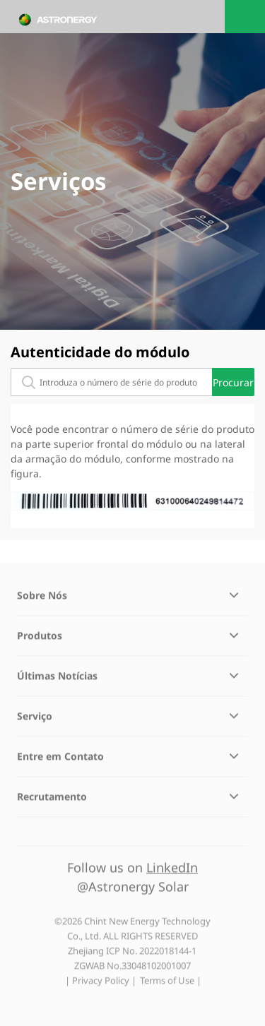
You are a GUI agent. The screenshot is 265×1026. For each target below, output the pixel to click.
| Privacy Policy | (100, 983)
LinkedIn (172, 869)
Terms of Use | (170, 983)
